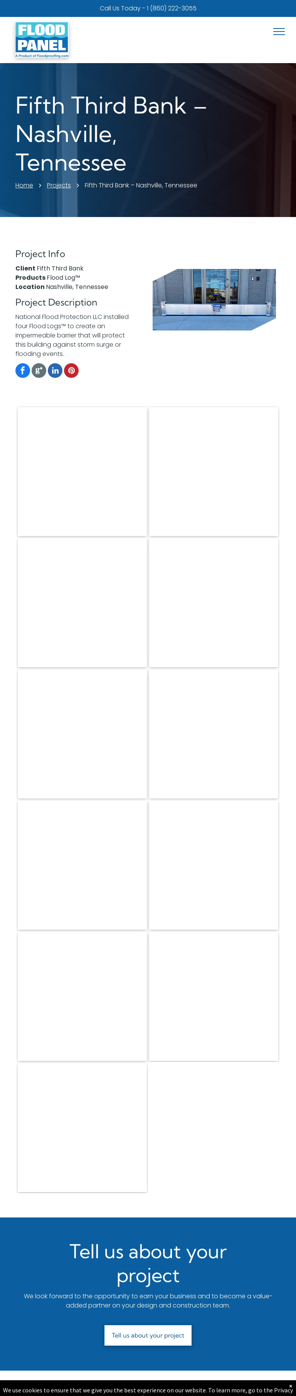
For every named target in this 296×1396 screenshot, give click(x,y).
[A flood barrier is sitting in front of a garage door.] (82, 734)
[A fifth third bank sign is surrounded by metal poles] (213, 996)
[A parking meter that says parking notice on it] (82, 1127)
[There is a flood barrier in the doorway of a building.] (82, 471)
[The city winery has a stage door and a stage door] (213, 471)
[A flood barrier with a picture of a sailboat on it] (82, 602)
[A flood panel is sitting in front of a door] (213, 734)
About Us (115, 1383)
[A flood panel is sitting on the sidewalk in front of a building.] (82, 996)
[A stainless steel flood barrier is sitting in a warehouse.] (213, 602)
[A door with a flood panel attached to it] (82, 865)
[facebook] (22, 371)
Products (34, 1383)
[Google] (39, 371)
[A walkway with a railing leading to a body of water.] (213, 865)
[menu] (279, 32)
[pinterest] (71, 371)
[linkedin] (55, 371)
